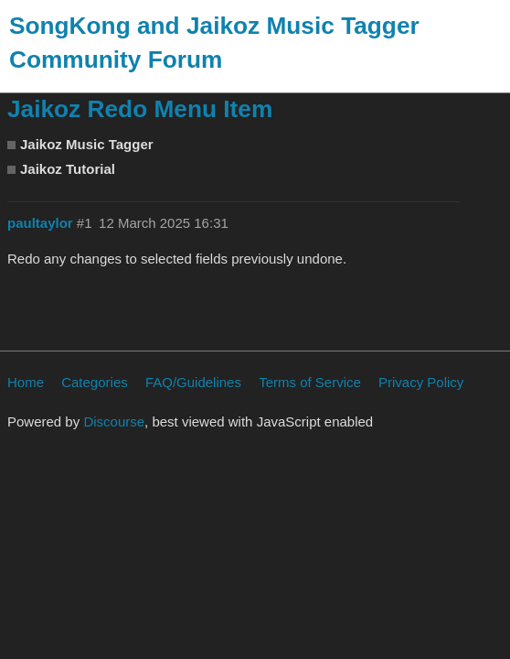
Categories (94, 382)
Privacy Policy (420, 382)
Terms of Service (310, 382)
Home (25, 382)
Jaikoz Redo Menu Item (139, 109)
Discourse (113, 421)
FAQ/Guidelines (193, 382)
